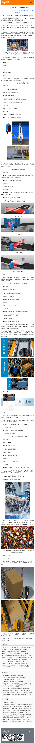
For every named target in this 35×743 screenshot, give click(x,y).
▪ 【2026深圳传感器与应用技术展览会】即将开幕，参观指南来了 (17, 655)
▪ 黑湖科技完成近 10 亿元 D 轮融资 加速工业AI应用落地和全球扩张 (17, 706)
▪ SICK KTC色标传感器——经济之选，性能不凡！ (14, 662)
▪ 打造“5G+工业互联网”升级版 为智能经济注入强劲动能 (16, 690)
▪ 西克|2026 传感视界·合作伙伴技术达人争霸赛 (14, 651)
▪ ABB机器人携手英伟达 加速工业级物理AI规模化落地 (15, 688)
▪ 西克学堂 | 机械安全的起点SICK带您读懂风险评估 (15, 664)
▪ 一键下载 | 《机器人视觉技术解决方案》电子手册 (15, 653)
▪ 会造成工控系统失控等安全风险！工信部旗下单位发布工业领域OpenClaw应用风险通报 (17, 717)
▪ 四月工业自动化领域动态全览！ (10, 702)
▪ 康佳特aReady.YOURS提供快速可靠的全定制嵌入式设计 (16, 694)
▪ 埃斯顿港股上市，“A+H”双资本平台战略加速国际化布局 (16, 684)
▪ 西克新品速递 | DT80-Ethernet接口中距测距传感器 (15, 666)
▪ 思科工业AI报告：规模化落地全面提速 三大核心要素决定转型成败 (17, 708)
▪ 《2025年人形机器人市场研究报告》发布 (13, 686)
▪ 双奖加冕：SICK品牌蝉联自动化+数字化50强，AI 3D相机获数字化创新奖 (17, 647)
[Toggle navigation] (31, 2)
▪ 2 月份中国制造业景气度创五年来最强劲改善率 (14, 677)
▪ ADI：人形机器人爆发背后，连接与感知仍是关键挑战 (16, 711)
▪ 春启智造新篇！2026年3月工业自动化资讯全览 (14, 713)
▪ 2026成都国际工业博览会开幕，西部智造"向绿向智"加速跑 (17, 692)
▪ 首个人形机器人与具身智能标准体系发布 (12, 675)
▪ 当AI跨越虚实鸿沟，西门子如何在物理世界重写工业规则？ (17, 715)
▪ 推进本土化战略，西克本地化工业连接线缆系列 (14, 649)
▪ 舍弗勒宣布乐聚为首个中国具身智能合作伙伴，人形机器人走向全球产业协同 (17, 682)
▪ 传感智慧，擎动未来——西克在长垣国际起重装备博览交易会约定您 (17, 657)
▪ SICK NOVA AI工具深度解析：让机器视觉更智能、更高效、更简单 (17, 659)
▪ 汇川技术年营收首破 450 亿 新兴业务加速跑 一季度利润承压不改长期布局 (17, 704)
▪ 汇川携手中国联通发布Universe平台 (11, 680)
